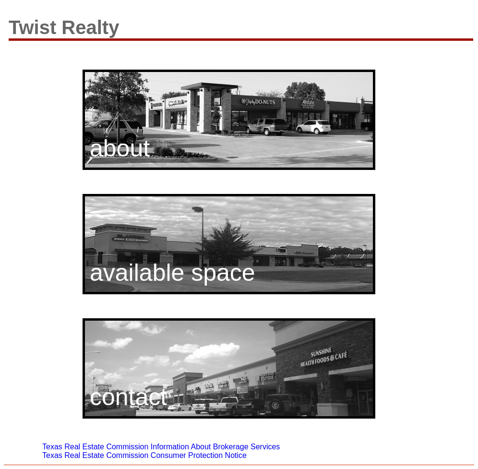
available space (172, 272)
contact (128, 397)
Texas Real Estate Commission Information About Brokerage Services (161, 447)
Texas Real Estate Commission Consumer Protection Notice (144, 455)
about (120, 148)
